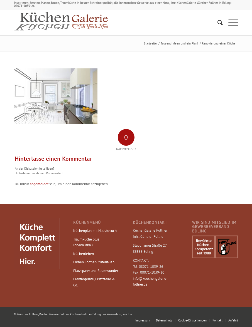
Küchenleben (83, 253)
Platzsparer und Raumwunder (95, 270)
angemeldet (39, 184)
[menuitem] (217, 22)
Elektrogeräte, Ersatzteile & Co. (94, 282)
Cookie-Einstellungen (192, 320)
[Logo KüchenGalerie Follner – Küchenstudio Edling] (61, 22)
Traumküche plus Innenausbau (86, 242)
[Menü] (230, 22)
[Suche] (217, 22)
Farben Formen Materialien (93, 262)
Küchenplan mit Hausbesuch (95, 230)
